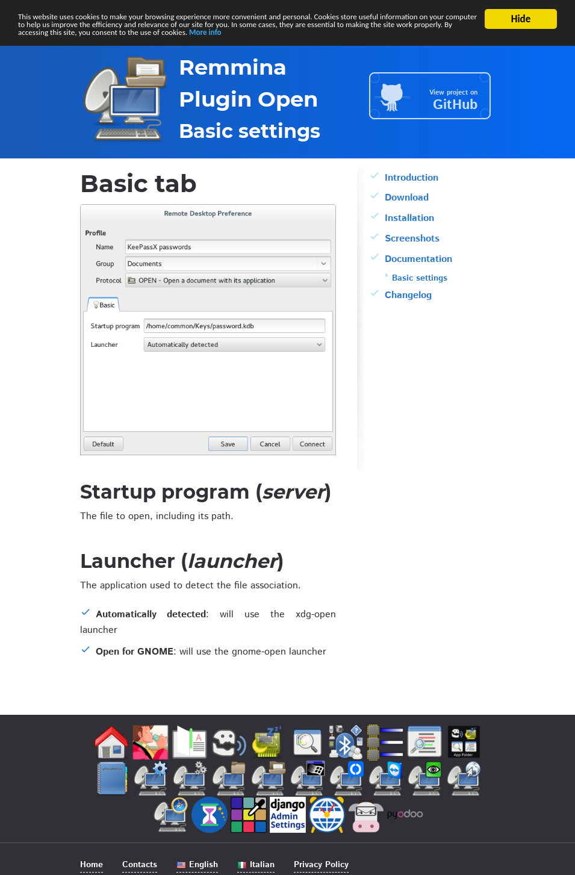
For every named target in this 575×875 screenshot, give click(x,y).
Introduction (411, 180)
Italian (256, 865)
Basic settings (419, 280)
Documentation (418, 261)
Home (91, 865)
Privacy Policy (321, 865)
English (197, 865)
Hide (521, 19)
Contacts (139, 865)
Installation (409, 221)
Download (407, 200)
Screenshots (412, 241)
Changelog (408, 297)
